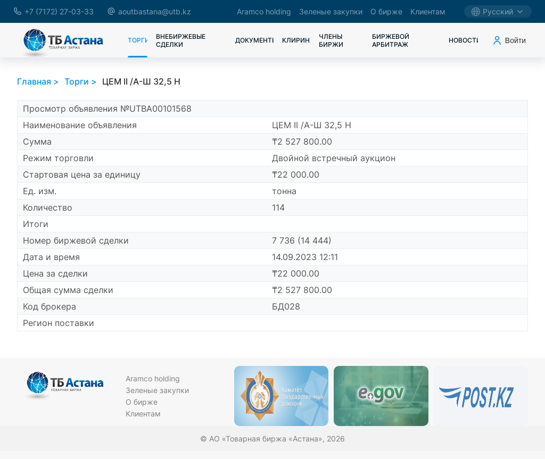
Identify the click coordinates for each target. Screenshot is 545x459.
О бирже (386, 11)
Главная (34, 81)
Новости (463, 40)
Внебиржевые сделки (180, 40)
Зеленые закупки (330, 11)
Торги (137, 40)
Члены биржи (331, 40)
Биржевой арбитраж (390, 40)
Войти (509, 40)
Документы (254, 40)
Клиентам (427, 11)
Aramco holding (264, 11)
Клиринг (296, 40)
